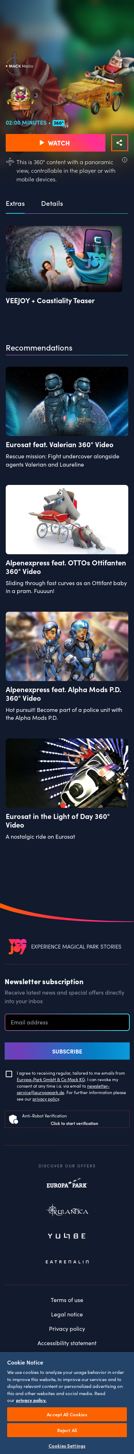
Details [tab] (52, 203)
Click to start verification (74, 1123)
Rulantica (67, 1212)
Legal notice (67, 1314)
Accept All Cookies (67, 1414)
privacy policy (46, 1099)
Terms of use (67, 1299)
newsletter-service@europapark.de (63, 1089)
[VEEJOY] (17, 946)
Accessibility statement (67, 1343)
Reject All (67, 1430)
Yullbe (67, 1237)
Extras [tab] (15, 203)
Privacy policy (67, 1328)
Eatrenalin (67, 1262)
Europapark (67, 1186)
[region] (67, 1402)
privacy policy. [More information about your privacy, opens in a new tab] (31, 1400)
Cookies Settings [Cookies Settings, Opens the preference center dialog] (67, 1445)
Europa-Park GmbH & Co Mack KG (51, 1079)
